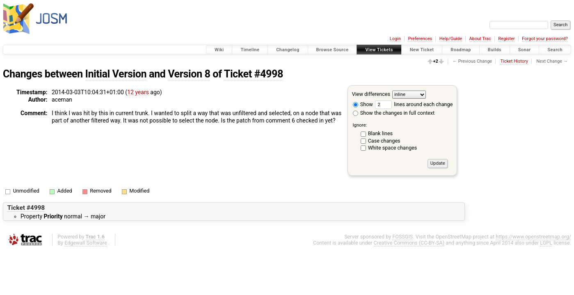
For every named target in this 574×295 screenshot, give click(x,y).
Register (506, 38)
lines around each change (414, 104)
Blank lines (380, 133)
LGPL (546, 243)
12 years (138, 92)
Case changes (384, 141)
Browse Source (332, 49)
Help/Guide (450, 38)
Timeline (249, 49)
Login (395, 38)
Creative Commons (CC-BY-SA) (409, 243)
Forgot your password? (545, 38)
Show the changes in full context (394, 113)
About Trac (480, 38)
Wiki (219, 49)
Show (363, 104)
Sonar (524, 49)
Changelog (287, 49)
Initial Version (116, 74)
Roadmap (461, 49)
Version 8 (189, 74)
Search (555, 49)
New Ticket (422, 49)
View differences (371, 94)
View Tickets (379, 49)
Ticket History (514, 61)
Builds (494, 49)
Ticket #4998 (253, 74)
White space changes (392, 148)
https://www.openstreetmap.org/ (533, 237)
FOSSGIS (402, 237)
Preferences (420, 38)
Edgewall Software (85, 243)
